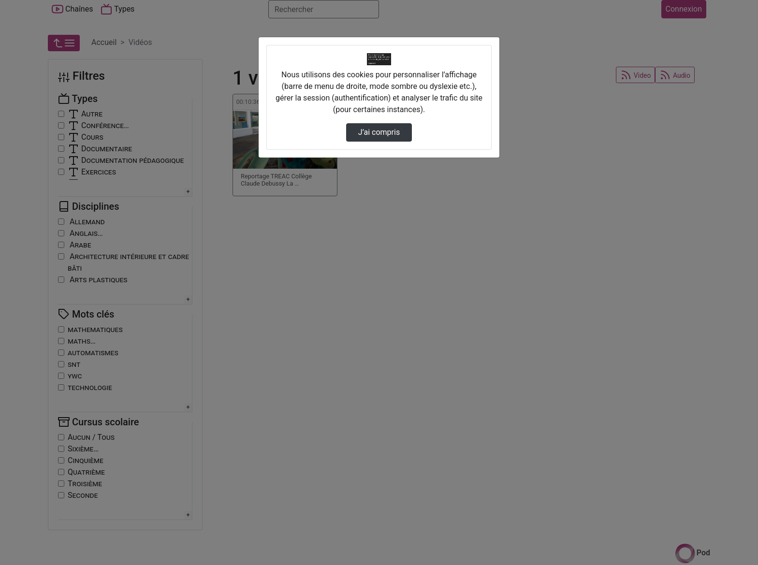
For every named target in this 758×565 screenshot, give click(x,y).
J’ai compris (379, 132)
